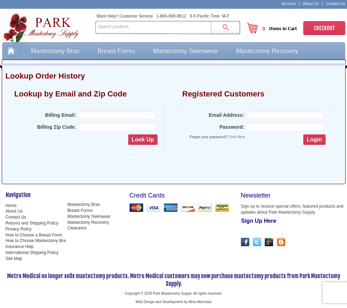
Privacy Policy (19, 229)
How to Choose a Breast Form (34, 235)
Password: (232, 127)
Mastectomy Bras (55, 50)
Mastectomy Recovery (267, 50)
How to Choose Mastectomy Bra (36, 240)
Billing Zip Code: (56, 127)
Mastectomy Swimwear (185, 50)
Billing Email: (60, 115)
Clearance (77, 228)
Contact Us (335, 4)
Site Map (14, 258)
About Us (311, 4)
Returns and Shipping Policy (32, 223)
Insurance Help (20, 246)
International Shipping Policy (32, 252)
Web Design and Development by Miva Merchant (173, 302)
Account (289, 4)
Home (12, 50)
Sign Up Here (258, 221)
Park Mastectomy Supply (47, 26)
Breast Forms (117, 50)
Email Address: (226, 115)
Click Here (236, 137)
